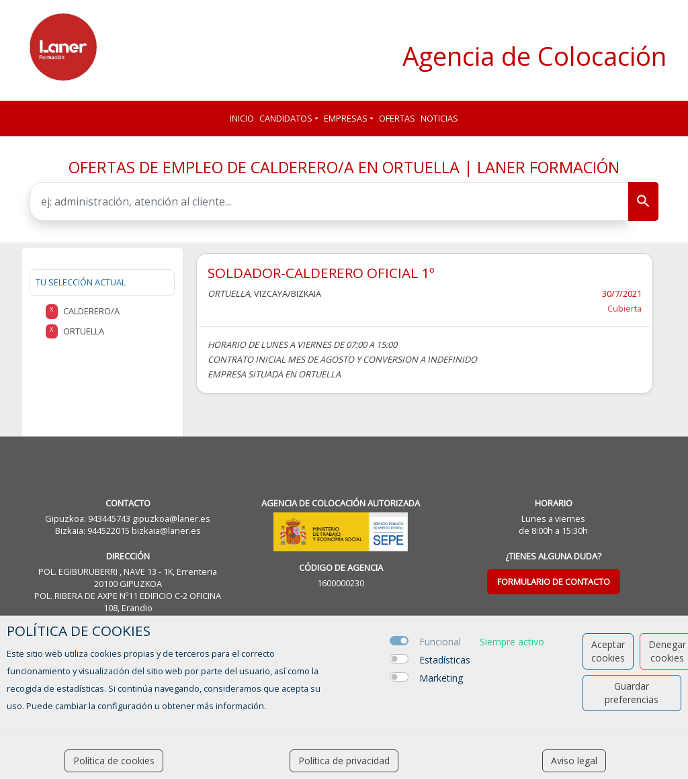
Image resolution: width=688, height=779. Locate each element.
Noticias (439, 118)
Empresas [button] (346, 118)
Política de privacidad (344, 760)
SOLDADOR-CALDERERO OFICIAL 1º (321, 272)
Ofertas (397, 118)
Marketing (441, 678)
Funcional (440, 641)
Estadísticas (444, 659)
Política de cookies (114, 760)
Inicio (242, 118)
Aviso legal (574, 760)
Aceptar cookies (608, 651)
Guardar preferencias (631, 693)
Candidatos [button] (285, 118)
